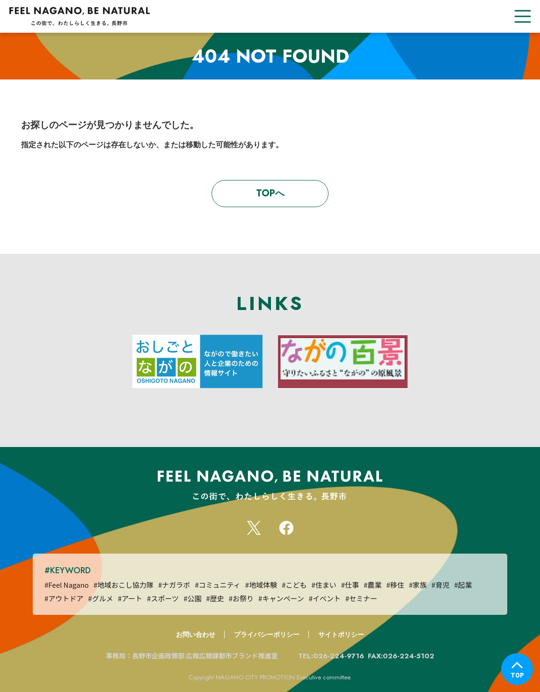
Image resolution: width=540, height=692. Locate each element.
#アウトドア (63, 598)
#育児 (440, 585)
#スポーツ (163, 598)
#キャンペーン (281, 598)
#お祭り (241, 598)
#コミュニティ (217, 585)
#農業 (372, 585)
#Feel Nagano (66, 585)
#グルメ (100, 598)
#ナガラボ (174, 585)
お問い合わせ (195, 634)
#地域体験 (261, 585)
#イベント (325, 598)
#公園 (192, 598)
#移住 (395, 585)
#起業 (463, 585)
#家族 (418, 585)
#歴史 (215, 598)
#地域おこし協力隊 (123, 585)
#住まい (323, 585)
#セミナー (361, 598)
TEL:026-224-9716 (331, 656)
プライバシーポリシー (266, 634)
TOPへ (270, 193)
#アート (130, 598)
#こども (294, 585)
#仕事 (350, 585)
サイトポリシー (341, 634)
